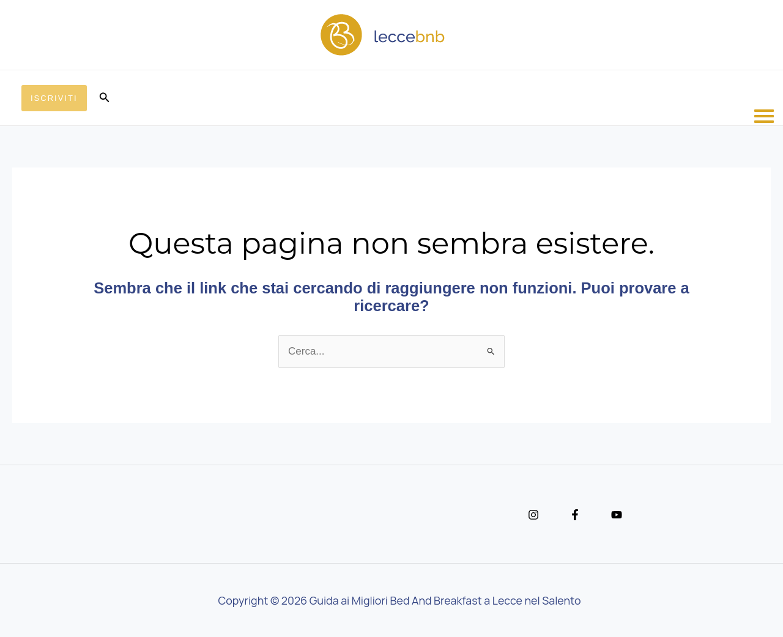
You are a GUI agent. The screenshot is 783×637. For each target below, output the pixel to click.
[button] (54, 98)
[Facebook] (575, 514)
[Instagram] (533, 514)
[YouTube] (616, 514)
